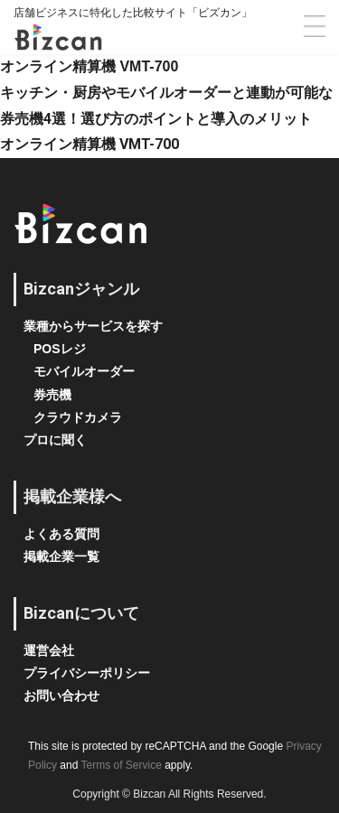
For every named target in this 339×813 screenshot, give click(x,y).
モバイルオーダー (84, 371)
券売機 (52, 395)
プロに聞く (55, 440)
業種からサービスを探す (93, 326)
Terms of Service (121, 765)
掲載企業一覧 (61, 556)
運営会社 (49, 650)
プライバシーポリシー (87, 673)
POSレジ (59, 348)
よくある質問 (61, 534)
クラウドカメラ (77, 417)
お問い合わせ (61, 695)
